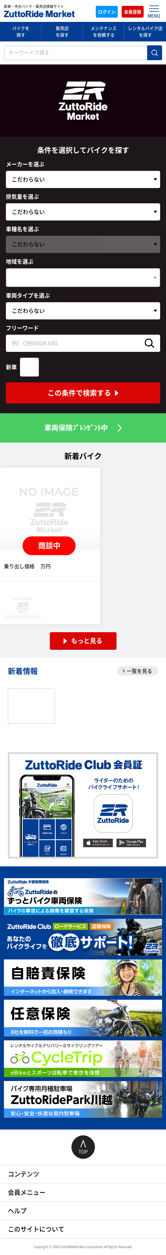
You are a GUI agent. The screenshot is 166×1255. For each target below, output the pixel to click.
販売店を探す (62, 31)
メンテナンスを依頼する (104, 31)
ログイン (106, 12)
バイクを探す (20, 31)
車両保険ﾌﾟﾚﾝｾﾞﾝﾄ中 (76, 427)
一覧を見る (137, 671)
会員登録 (132, 12)
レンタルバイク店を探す (145, 31)
